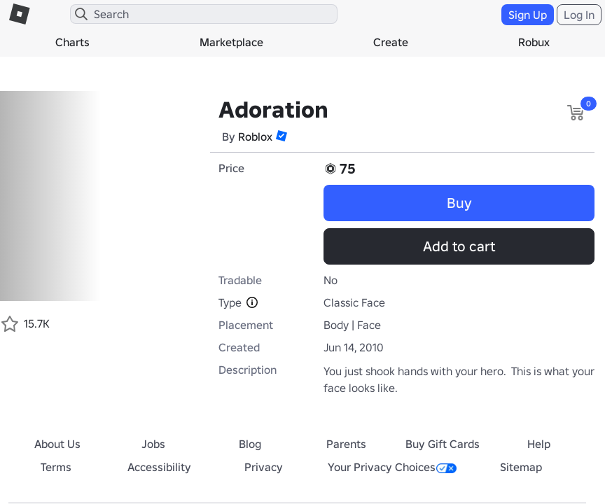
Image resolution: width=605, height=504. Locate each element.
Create (390, 42)
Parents (346, 444)
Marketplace (231, 42)
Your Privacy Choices (392, 467)
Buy (459, 203)
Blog (250, 444)
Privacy (263, 467)
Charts (72, 42)
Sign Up (527, 15)
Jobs (153, 444)
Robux (534, 42)
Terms (56, 467)
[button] (281, 135)
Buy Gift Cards (442, 444)
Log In (579, 15)
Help (538, 444)
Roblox (255, 137)
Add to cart (459, 246)
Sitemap (521, 467)
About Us (57, 444)
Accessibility (159, 467)
